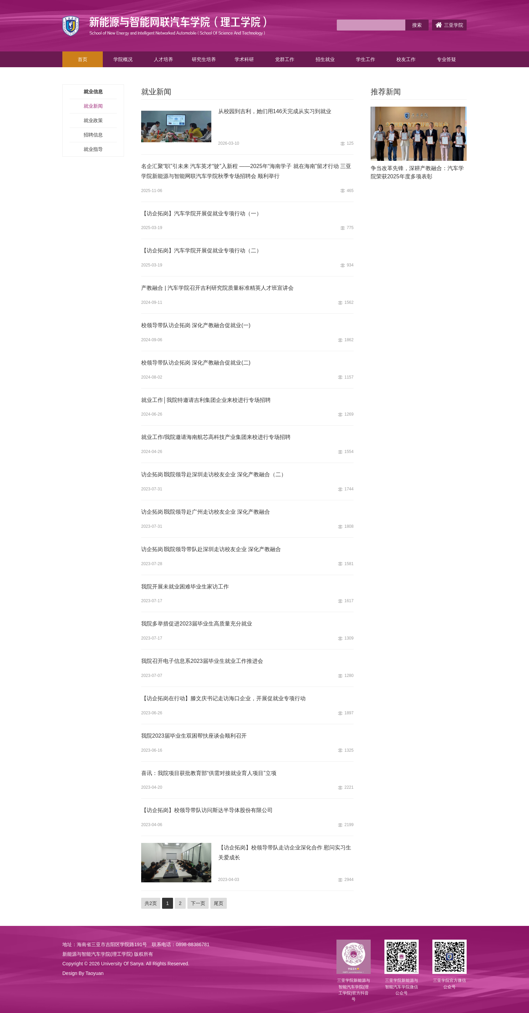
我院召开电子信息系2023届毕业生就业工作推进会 (202, 661)
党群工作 (284, 59)
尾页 (218, 903)
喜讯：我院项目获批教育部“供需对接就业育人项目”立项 (208, 773)
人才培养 (163, 59)
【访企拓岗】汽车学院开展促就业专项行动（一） (201, 213)
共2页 (151, 903)
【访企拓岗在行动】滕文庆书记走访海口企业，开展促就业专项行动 (223, 698)
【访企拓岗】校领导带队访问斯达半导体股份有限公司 (207, 810)
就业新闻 (93, 106)
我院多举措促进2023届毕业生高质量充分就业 (196, 624)
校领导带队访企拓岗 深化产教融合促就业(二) (195, 363)
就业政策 (93, 120)
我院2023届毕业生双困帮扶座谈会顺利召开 (194, 736)
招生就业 (325, 59)
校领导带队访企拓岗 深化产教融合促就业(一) (195, 325)
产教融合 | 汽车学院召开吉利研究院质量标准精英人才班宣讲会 (217, 288)
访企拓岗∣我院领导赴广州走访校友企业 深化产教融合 (205, 512)
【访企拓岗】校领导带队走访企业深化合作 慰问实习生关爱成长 (284, 852)
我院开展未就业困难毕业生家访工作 (185, 586)
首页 (82, 59)
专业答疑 (446, 59)
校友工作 (406, 59)
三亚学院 (449, 25)
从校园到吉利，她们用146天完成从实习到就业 (275, 111)
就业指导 (93, 149)
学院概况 (123, 59)
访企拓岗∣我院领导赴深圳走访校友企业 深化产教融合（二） (213, 474)
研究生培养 (204, 59)
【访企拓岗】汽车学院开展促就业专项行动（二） (201, 250)
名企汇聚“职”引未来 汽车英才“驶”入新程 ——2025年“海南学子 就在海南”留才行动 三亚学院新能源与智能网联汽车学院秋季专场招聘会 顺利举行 (246, 171)
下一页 (198, 903)
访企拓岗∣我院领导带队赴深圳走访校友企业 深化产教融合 (211, 549)
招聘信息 (93, 135)
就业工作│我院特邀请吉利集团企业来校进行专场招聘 (206, 400)
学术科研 (244, 59)
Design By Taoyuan (82, 973)
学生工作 (365, 59)
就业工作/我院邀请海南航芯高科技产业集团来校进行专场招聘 (216, 437)
